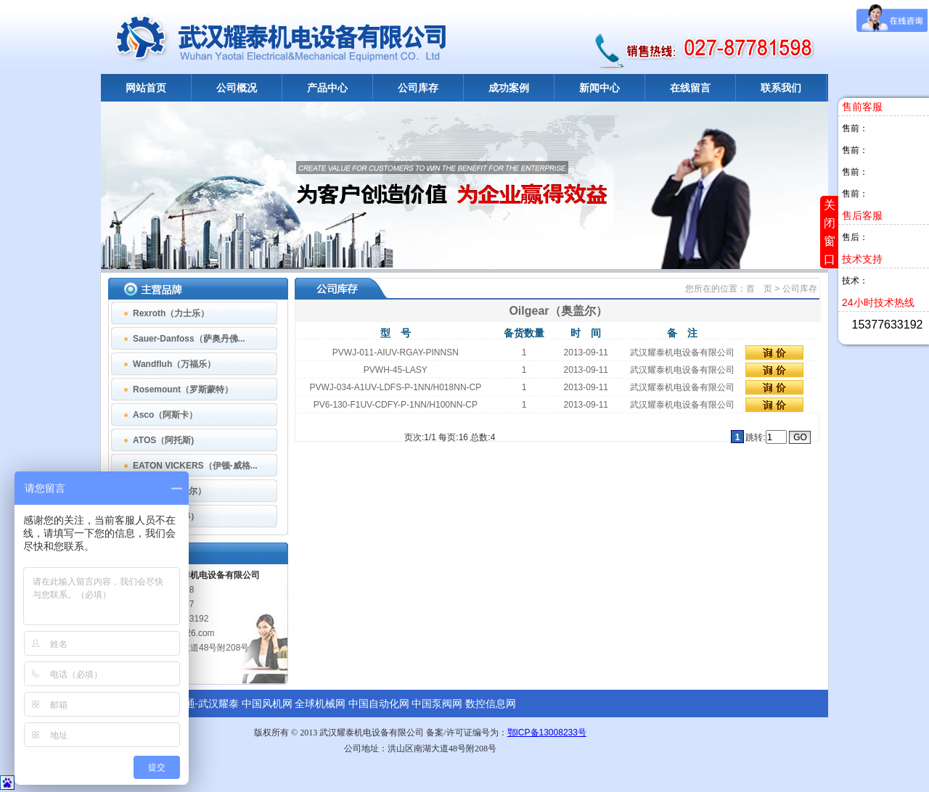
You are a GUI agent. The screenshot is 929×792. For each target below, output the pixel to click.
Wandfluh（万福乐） (174, 364)
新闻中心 (599, 88)
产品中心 (327, 88)
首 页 (760, 289)
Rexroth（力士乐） (171, 313)
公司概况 (236, 88)
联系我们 (781, 88)
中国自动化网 (378, 703)
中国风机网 (267, 703)
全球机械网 (320, 703)
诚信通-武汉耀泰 (202, 703)
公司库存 (418, 88)
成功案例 (508, 88)
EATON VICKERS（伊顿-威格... (195, 466)
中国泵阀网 (437, 703)
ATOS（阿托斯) (163, 440)
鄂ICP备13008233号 (546, 732)
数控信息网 (490, 703)
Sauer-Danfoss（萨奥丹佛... (189, 339)
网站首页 (146, 88)
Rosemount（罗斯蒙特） (183, 389)
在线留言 (690, 88)
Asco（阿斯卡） (165, 415)
